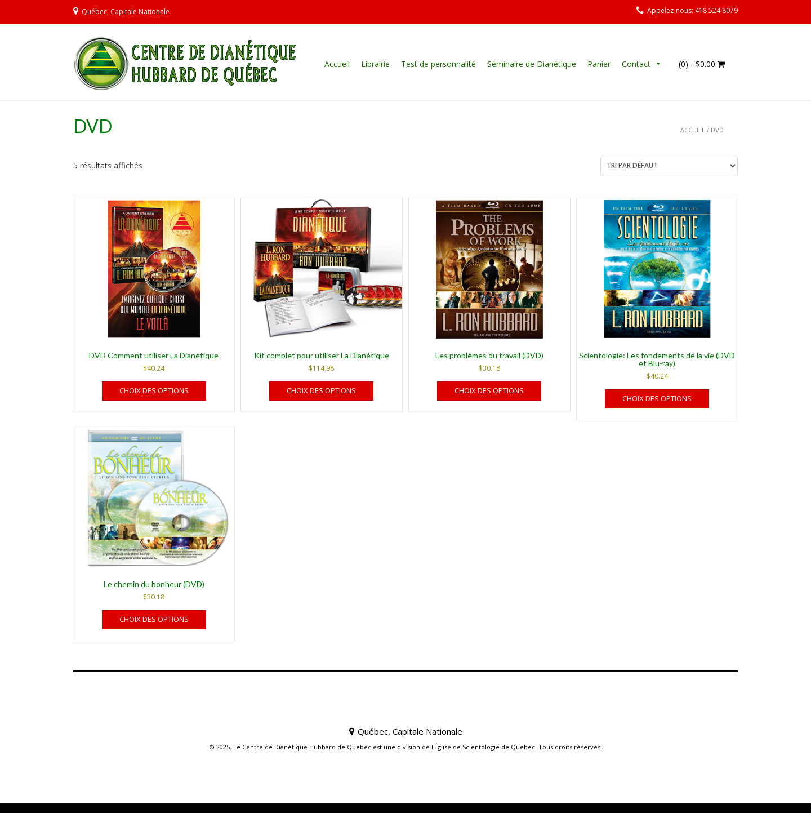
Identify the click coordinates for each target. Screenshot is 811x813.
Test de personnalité (438, 64)
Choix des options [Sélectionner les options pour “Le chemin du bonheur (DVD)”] (154, 619)
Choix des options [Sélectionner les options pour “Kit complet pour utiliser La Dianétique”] (321, 390)
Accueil (337, 64)
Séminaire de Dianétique (531, 64)
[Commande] (669, 166)
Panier (599, 64)
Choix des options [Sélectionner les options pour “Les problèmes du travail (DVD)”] (489, 390)
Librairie (375, 64)
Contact (636, 64)
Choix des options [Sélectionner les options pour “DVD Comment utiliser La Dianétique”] (154, 390)
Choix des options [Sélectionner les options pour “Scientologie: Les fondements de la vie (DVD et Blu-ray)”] (657, 398)
